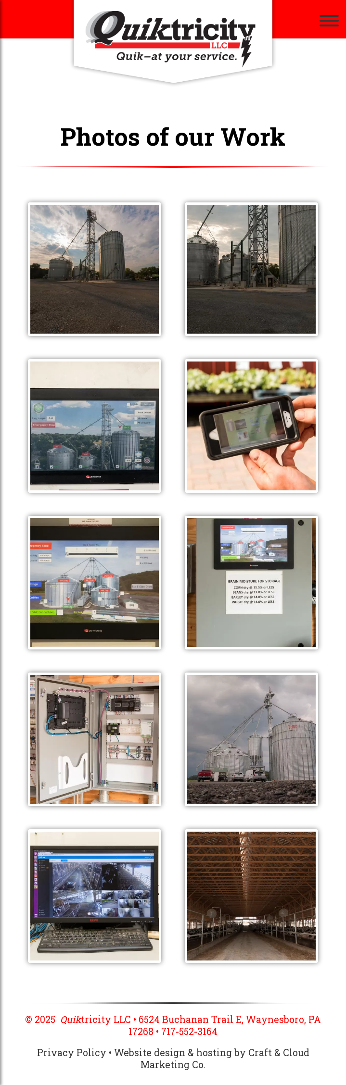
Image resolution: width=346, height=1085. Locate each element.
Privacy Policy (71, 1053)
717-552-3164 (189, 1031)
